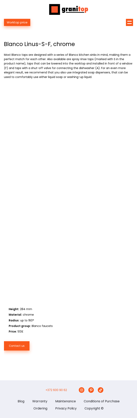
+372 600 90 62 (56, 390)
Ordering (40, 408)
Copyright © (94, 408)
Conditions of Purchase (102, 401)
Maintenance (65, 401)
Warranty (39, 401)
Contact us (17, 346)
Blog (21, 401)
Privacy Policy (66, 408)
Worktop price (17, 22)
